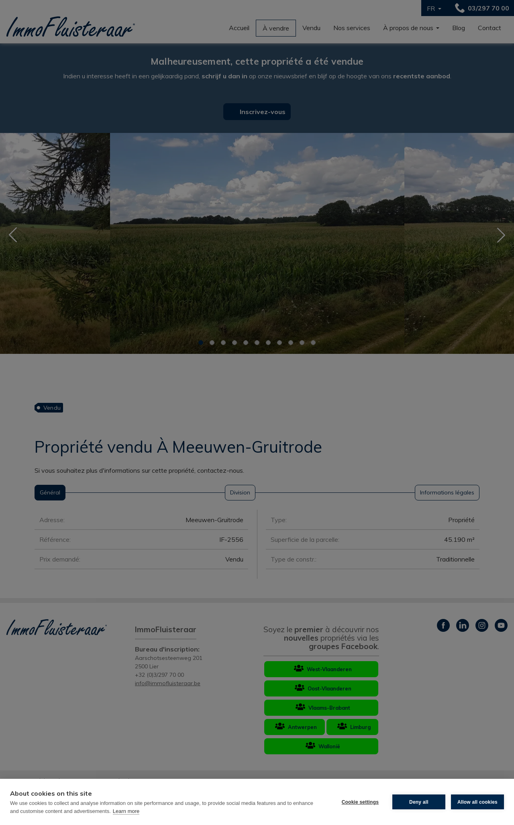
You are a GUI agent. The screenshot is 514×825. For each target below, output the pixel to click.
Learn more (126, 811)
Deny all (418, 802)
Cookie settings (360, 802)
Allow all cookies (477, 802)
